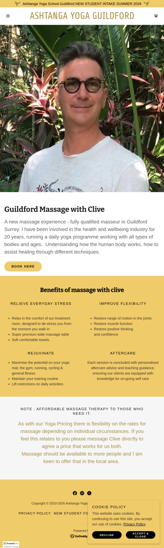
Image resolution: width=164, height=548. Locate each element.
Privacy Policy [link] (35, 513)
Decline (107, 535)
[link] (82, 18)
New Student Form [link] (74, 513)
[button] (16, 16)
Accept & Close (140, 535)
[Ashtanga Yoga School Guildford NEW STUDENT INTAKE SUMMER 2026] (82, 4)
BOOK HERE (23, 266)
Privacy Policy (134, 524)
